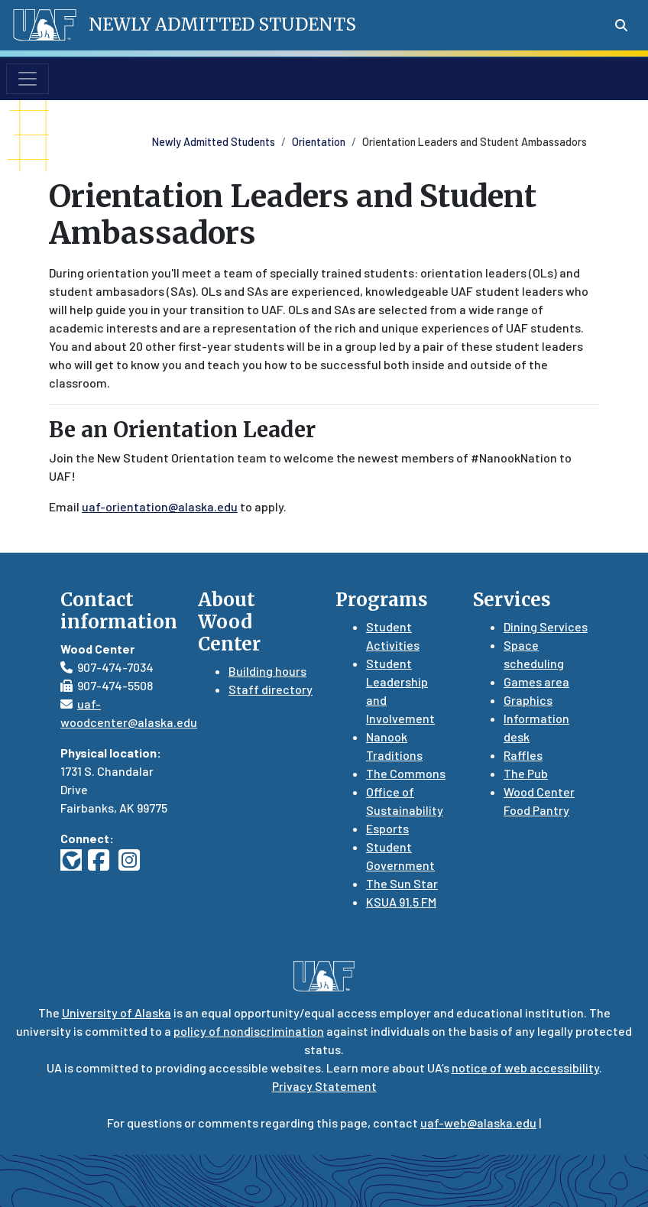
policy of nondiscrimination (248, 1031)
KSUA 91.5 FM (401, 901)
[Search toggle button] (621, 25)
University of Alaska (116, 1012)
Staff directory (270, 689)
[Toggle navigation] (27, 78)
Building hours (267, 671)
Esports (387, 828)
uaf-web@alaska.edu (478, 1122)
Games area (536, 681)
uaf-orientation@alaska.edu (160, 506)
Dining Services (546, 626)
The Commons (406, 773)
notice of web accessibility (525, 1067)
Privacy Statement (324, 1086)
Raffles (523, 755)
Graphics (528, 700)
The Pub (526, 773)
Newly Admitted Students (213, 141)
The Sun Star (402, 883)
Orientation (318, 141)
